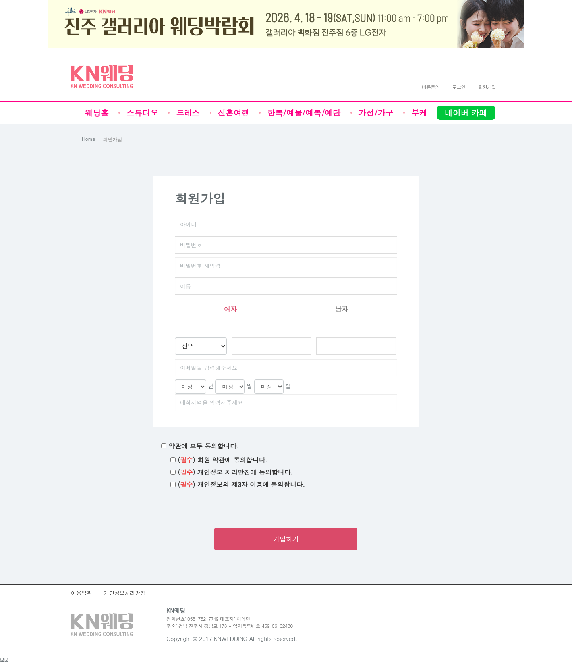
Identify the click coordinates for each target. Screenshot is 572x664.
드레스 (188, 112)
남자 (341, 309)
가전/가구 (375, 112)
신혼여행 (233, 112)
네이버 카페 (466, 112)
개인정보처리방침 (124, 593)
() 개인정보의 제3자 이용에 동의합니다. (241, 484)
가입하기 (286, 538)
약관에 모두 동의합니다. (203, 446)
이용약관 (81, 593)
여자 (230, 309)
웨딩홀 (97, 112)
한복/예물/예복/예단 (303, 112)
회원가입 (112, 139)
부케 (419, 112)
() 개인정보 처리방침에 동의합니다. (235, 472)
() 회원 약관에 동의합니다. (222, 460)
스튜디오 (142, 112)
